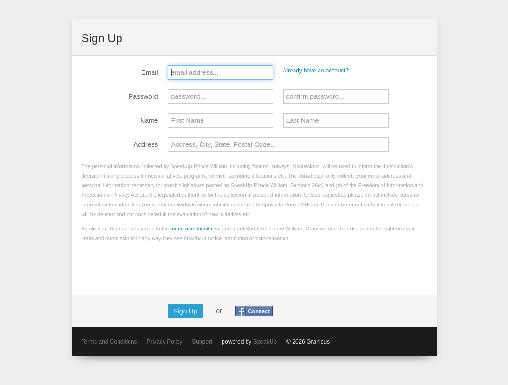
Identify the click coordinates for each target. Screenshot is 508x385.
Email (149, 72)
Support (202, 341)
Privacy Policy (165, 341)
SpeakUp (265, 341)
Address (145, 144)
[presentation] (154, 266)
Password (143, 96)
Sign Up (186, 311)
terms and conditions (194, 228)
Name (149, 120)
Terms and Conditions (109, 341)
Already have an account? (316, 70)
